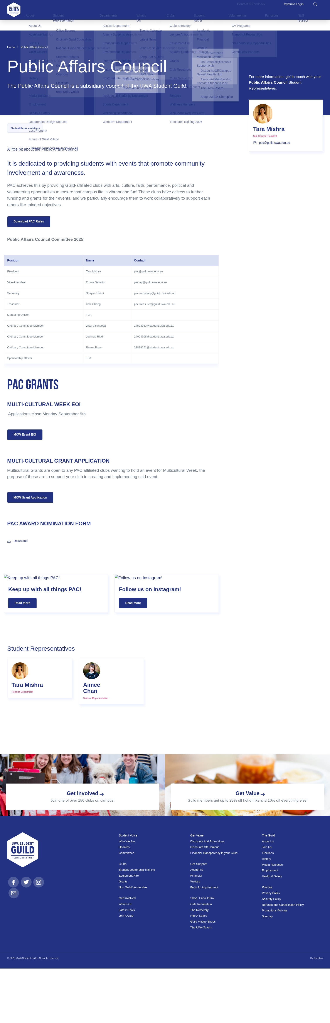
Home (11, 47)
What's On (125, 958)
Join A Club (126, 970)
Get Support (199, 918)
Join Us (267, 901)
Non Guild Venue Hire (133, 941)
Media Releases (272, 919)
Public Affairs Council (34, 47)
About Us (268, 895)
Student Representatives (25, 128)
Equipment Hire (129, 930)
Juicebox (318, 1012)
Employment (270, 924)
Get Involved (128, 952)
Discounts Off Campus (204, 901)
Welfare (195, 936)
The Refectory (199, 964)
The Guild (269, 890)
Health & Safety (272, 930)
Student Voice (129, 890)
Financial (196, 930)
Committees (126, 907)
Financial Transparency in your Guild (213, 907)
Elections (268, 907)
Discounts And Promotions (207, 895)
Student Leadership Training (137, 924)
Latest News (127, 964)
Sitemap (267, 970)
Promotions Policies (274, 965)
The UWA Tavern (201, 982)
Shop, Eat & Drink (203, 952)
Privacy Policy (271, 947)
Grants (123, 936)
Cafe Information (201, 958)
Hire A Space (198, 970)
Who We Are (127, 895)
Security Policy (271, 953)
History (266, 913)
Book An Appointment (204, 941)
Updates (124, 901)
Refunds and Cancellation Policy (283, 959)
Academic (196, 924)
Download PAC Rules (31, 222)
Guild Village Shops (203, 976)
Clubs (123, 918)
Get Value (197, 890)
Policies (267, 941)
